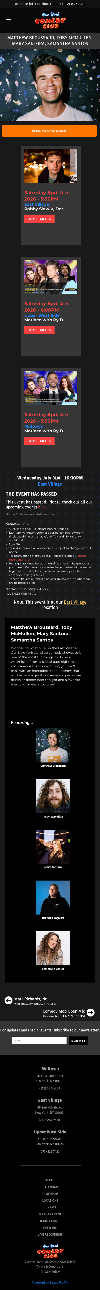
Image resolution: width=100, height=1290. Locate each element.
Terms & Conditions (50, 1266)
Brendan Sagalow (53, 918)
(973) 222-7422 (50, 1152)
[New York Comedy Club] (50, 20)
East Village (75, 602)
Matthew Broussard (53, 766)
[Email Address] (39, 1040)
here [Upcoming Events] (42, 507)
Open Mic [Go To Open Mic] (50, 1228)
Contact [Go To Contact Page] (50, 1207)
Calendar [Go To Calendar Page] (50, 1187)
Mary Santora (53, 867)
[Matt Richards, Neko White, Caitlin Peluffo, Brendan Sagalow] (30, 1001)
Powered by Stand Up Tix (50, 1283)
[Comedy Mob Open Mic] (69, 1013)
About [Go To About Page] (50, 1180)
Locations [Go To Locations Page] (50, 1201)
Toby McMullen (53, 816)
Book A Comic (50, 1221)
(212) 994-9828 (49, 1120)
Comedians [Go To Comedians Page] (50, 1194)
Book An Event (50, 1214)
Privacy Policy (50, 1272)
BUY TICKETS (39, 219)
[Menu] (8, 19)
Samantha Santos (53, 969)
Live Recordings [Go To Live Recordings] (50, 1235)
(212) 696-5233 (74, 4)
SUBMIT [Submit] (78, 1041)
